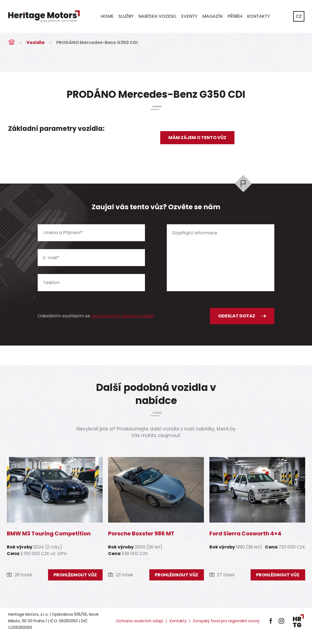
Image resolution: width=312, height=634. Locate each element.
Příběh (234, 16)
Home (107, 16)
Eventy (189, 16)
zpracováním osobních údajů (122, 316)
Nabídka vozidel (157, 16)
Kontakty (258, 16)
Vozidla (35, 42)
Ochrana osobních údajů (139, 621)
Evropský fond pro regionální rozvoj (226, 621)
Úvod (11, 42)
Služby (125, 16)
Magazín (212, 16)
